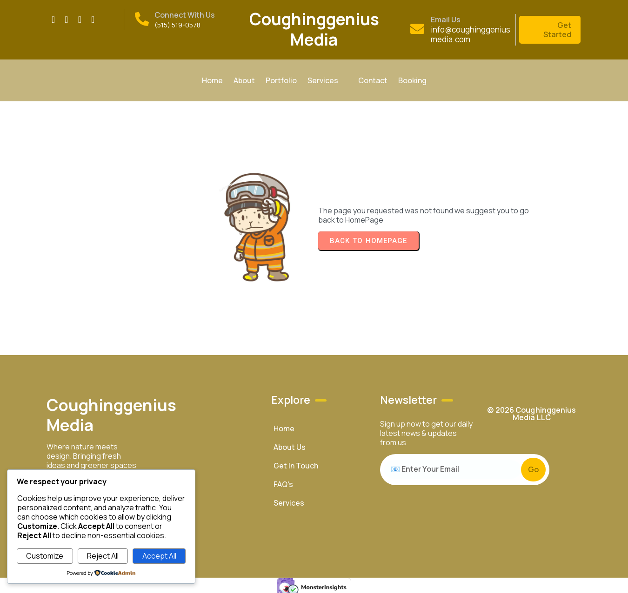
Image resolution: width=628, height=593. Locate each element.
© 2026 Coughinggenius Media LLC (531, 407)
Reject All (103, 556)
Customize (44, 556)
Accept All (159, 556)
